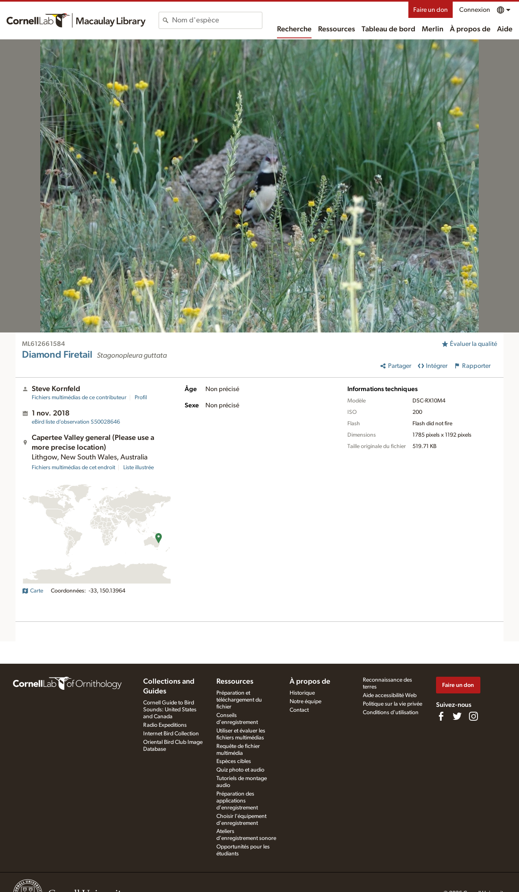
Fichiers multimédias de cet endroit (73, 467)
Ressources (336, 29)
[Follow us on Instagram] (473, 716)
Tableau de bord (388, 29)
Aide (504, 29)
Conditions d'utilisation (391, 712)
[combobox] (217, 20)
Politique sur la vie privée (392, 704)
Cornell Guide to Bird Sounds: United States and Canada (169, 709)
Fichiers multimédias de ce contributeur (79, 397)
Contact (299, 710)
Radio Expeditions (165, 725)
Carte (32, 591)
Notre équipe (305, 701)
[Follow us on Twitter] (457, 716)
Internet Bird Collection (171, 734)
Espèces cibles (233, 761)
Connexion (474, 10)
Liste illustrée (138, 467)
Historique (302, 693)
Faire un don (430, 10)
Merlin (432, 29)
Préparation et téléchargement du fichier (239, 700)
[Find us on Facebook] (441, 716)
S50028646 (76, 422)
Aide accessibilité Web (390, 695)
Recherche (294, 29)
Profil (141, 397)
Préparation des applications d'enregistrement (237, 801)
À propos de (470, 29)
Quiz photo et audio (240, 770)
